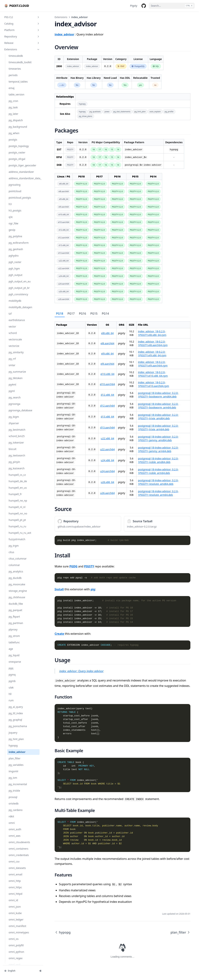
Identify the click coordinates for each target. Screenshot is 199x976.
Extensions (61, 17)
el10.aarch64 (107, 384)
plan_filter (180, 932)
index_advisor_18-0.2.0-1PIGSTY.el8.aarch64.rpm (153, 343)
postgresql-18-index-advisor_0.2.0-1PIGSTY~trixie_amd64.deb (158, 416)
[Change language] (20, 970)
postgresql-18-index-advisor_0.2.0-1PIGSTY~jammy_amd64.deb (158, 438)
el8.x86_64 (107, 333)
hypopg (63, 932)
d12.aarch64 (107, 405)
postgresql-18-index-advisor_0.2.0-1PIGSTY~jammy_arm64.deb (158, 449)
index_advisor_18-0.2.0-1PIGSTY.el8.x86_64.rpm (152, 333)
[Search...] (172, 6)
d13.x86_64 (107, 416)
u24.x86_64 (107, 460)
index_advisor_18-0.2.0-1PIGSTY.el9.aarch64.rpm (153, 363)
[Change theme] (40, 970)
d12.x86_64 (107, 394)
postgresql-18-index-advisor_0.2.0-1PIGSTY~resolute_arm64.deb (158, 493)
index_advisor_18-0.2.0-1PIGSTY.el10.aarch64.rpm (153, 384)
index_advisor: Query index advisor (81, 671)
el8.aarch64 (107, 343)
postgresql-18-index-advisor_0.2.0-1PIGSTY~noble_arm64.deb (158, 471)
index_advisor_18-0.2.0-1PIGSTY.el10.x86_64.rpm (153, 373)
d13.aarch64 (107, 427)
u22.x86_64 (107, 438)
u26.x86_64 (107, 482)
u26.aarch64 (107, 493)
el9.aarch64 (107, 363)
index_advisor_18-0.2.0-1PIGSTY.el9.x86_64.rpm (152, 353)
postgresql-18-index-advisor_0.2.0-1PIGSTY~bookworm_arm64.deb (158, 405)
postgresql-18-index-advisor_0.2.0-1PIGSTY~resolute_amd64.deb (158, 482)
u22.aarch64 (107, 449)
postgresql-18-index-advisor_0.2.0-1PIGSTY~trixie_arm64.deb (158, 427)
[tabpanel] (122, 408)
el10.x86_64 (107, 374)
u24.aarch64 (107, 471)
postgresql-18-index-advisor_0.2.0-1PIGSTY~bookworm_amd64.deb (158, 394)
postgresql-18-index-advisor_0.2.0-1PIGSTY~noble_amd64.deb (158, 460)
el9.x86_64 (107, 353)
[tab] (60, 313)
